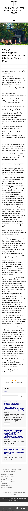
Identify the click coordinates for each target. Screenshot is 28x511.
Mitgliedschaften (19, 492)
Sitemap (14, 494)
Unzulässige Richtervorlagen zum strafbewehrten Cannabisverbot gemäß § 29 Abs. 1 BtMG (14, 451)
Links (9, 492)
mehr (6, 424)
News (5, 492)
